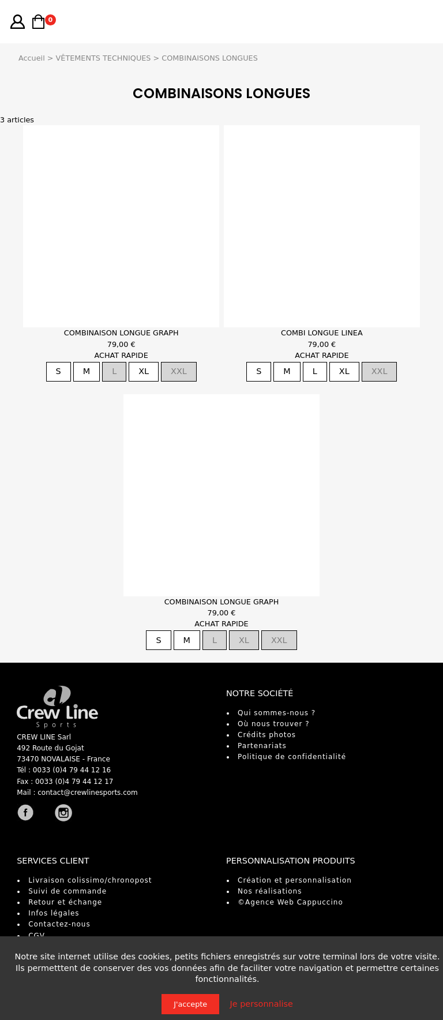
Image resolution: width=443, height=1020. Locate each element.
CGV (36, 936)
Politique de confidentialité (292, 757)
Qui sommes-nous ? (277, 713)
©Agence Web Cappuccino (290, 902)
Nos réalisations (270, 891)
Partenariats (262, 746)
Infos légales (53, 913)
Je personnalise (261, 1003)
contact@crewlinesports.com (87, 793)
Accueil (31, 58)
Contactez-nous (59, 924)
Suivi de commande (67, 891)
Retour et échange (65, 902)
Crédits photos (267, 735)
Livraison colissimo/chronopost (90, 880)
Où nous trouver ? (273, 724)
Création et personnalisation (295, 880)
